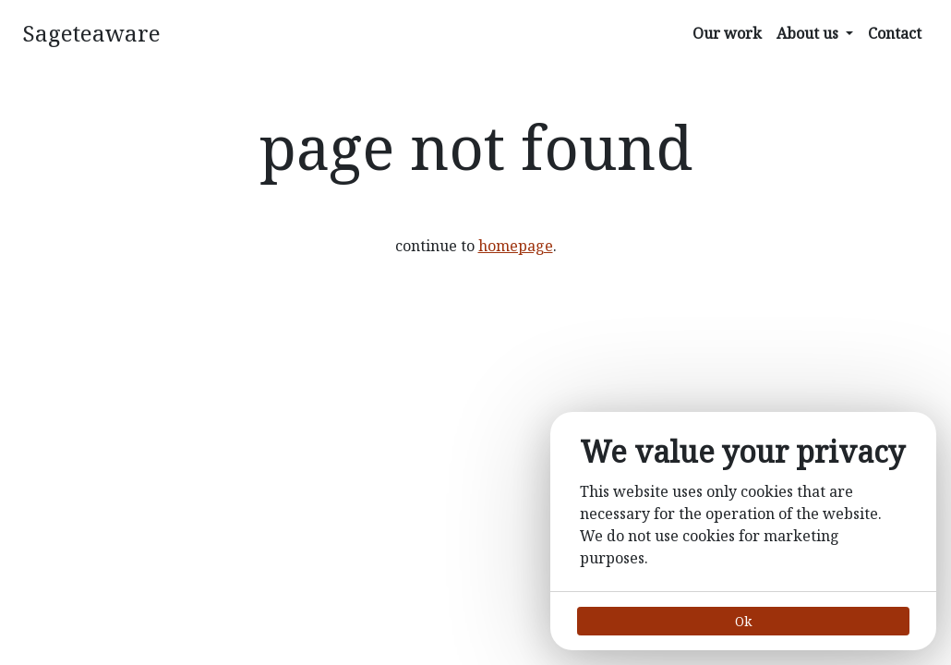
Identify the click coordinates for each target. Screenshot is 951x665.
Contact (894, 33)
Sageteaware (91, 33)
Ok (743, 621)
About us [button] (809, 33)
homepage (515, 246)
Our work (727, 33)
